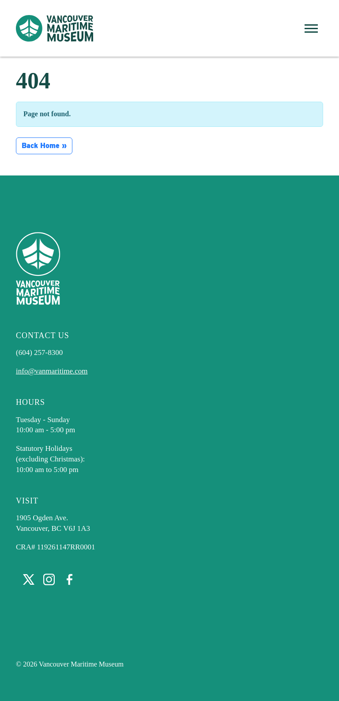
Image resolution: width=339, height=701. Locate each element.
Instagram (49, 579)
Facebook (69, 579)
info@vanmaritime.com (51, 371)
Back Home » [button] (44, 145)
